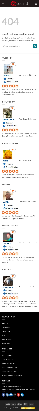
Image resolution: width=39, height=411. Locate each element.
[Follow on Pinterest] (18, 395)
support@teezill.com (13, 386)
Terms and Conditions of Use (12, 375)
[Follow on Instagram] (7, 395)
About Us (5, 323)
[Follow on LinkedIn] (22, 395)
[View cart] (36, 3)
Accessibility (6, 343)
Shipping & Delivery (9, 363)
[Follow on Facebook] (3, 395)
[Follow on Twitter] (11, 395)
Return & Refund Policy (10, 367)
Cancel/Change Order (9, 371)
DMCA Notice (7, 339)
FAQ (3, 335)
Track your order (7, 355)
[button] (3, 3)
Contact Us (6, 331)
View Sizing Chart (8, 359)
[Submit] (35, 46)
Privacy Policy (7, 327)
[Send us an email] (14, 395)
